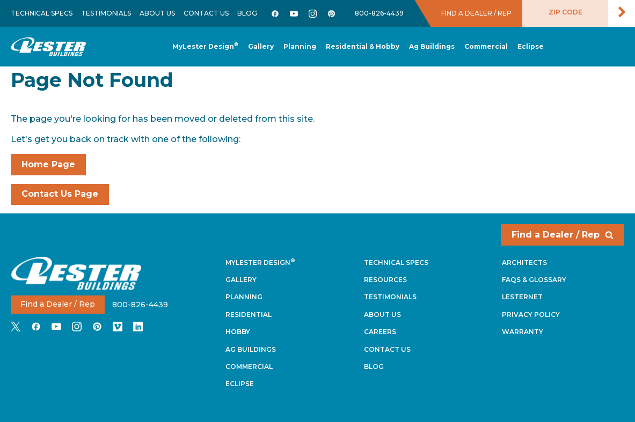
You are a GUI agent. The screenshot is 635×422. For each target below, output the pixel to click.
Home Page (48, 164)
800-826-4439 (379, 13)
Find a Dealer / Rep (563, 234)
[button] (300, 47)
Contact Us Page (59, 194)
